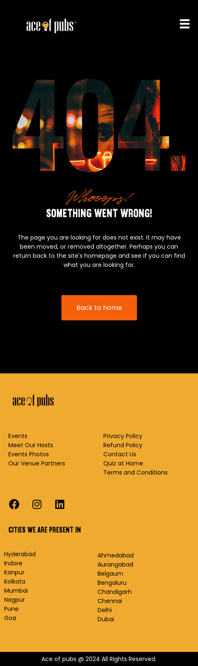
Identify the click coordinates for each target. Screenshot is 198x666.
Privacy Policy (122, 436)
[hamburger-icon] (184, 24)
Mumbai (16, 590)
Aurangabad (115, 564)
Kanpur (14, 572)
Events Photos (28, 454)
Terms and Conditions (135, 472)
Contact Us (119, 454)
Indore (13, 563)
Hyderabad (20, 554)
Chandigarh (115, 592)
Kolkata (14, 581)
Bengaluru (112, 583)
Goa (10, 618)
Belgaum (110, 573)
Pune (11, 609)
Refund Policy (122, 445)
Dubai (106, 619)
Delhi (105, 610)
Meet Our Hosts (30, 445)
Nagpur (14, 600)
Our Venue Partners (36, 463)
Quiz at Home (123, 463)
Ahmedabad (116, 555)
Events (17, 436)
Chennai (110, 601)
